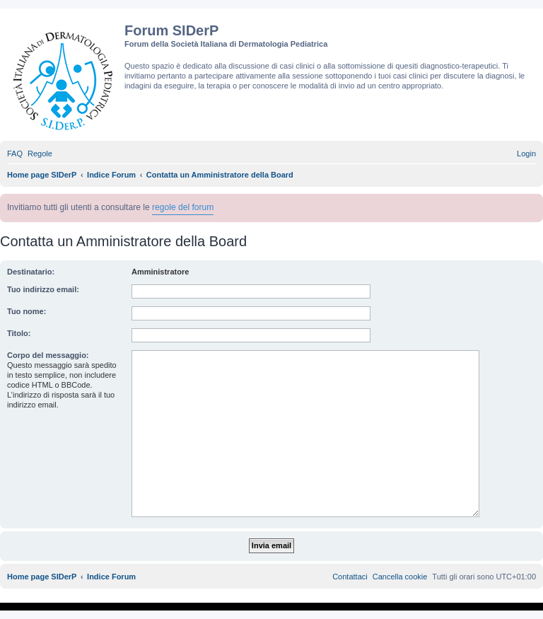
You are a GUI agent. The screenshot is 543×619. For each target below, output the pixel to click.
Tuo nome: (26, 311)
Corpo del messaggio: (48, 355)
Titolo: (18, 333)
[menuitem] (15, 153)
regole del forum (183, 207)
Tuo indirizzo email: (43, 289)
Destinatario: (30, 271)
